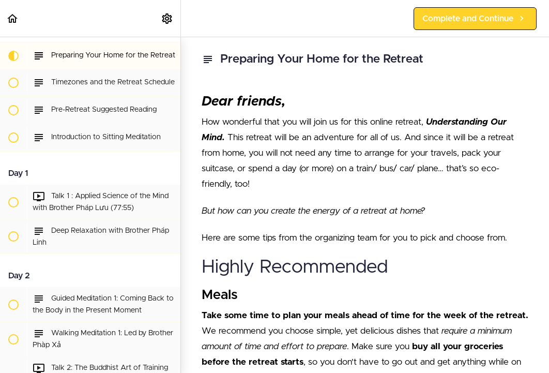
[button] (13, 18)
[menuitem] (167, 18)
